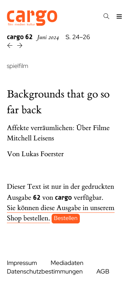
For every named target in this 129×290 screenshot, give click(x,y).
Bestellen (66, 218)
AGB (102, 272)
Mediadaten (67, 263)
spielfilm (17, 66)
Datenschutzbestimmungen (45, 272)
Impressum (22, 263)
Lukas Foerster (43, 154)
